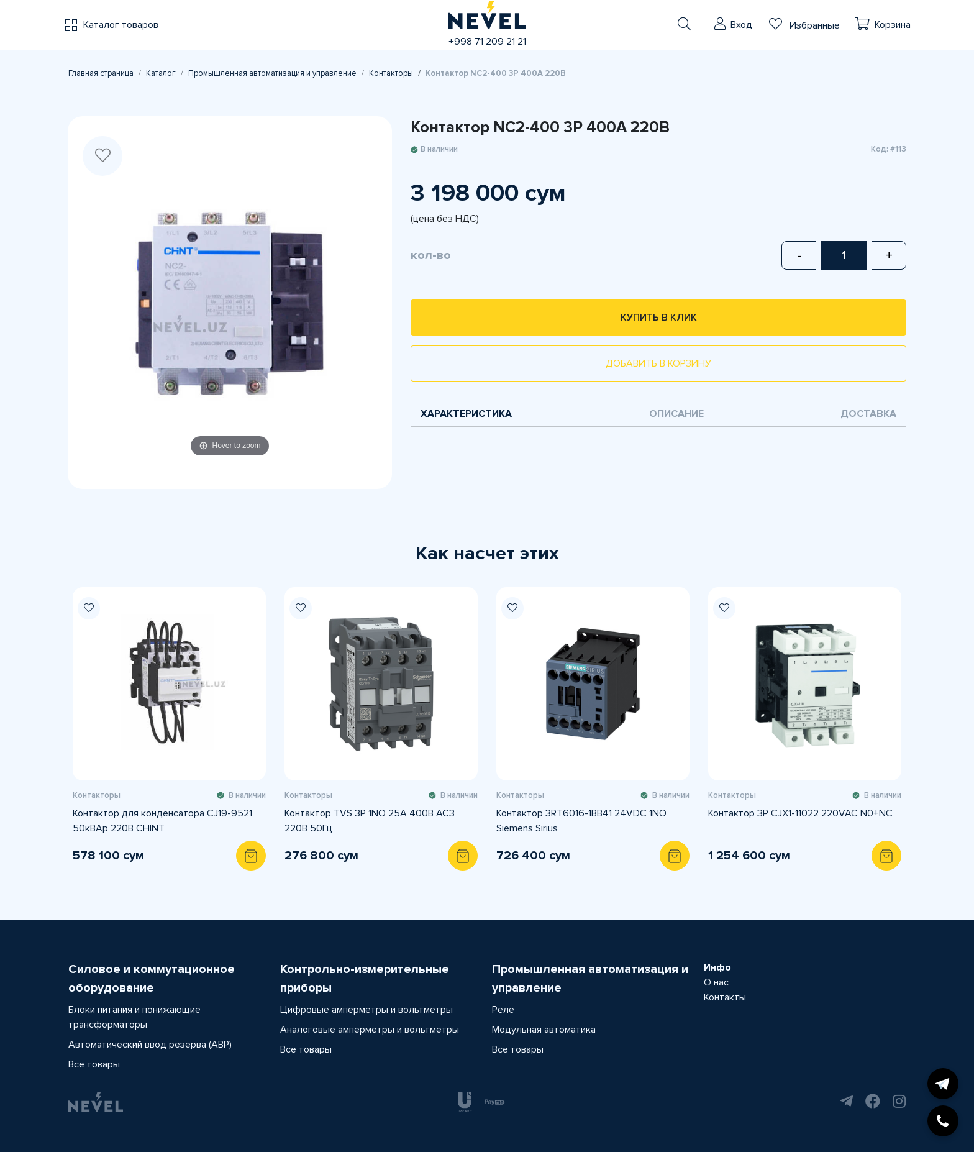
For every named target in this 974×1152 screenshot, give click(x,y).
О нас (716, 982)
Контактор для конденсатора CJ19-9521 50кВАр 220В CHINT (162, 820)
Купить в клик (659, 317)
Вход (741, 25)
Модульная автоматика (544, 1029)
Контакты (725, 997)
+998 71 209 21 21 (487, 41)
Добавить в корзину (658, 363)
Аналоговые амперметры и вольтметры (369, 1029)
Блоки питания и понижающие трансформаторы (134, 1017)
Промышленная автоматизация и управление (272, 73)
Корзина (893, 25)
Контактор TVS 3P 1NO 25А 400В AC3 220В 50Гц (369, 820)
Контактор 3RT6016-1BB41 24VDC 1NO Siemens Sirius (581, 820)
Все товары (94, 1064)
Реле (503, 1009)
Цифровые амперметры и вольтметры (366, 1009)
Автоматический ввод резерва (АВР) (150, 1044)
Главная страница (101, 73)
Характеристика (466, 414)
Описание (676, 414)
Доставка (868, 414)
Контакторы (391, 73)
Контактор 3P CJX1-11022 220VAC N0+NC (800, 813)
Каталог (161, 73)
